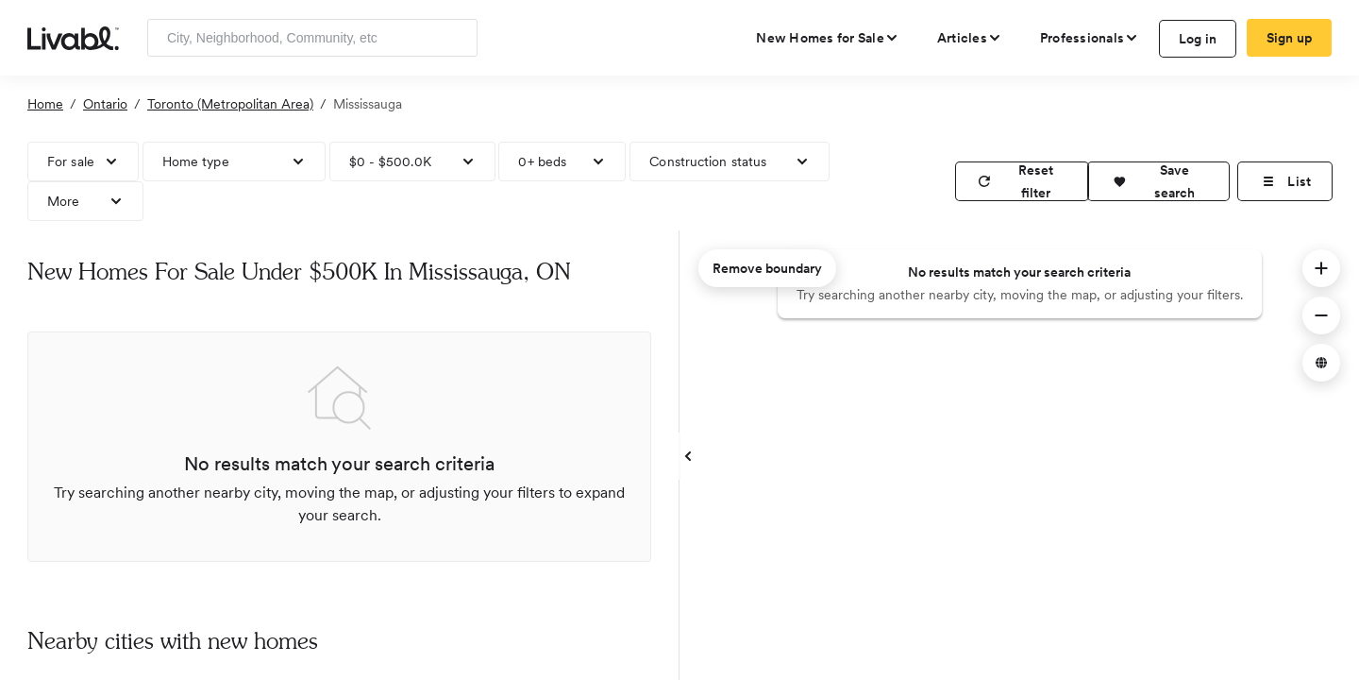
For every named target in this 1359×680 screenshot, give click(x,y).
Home (45, 103)
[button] (1158, 181)
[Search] (456, 38)
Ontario (105, 103)
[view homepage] (73, 36)
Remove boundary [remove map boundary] (767, 268)
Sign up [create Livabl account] (1290, 37)
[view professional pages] (1089, 38)
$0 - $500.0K (390, 161)
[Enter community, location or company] (312, 38)
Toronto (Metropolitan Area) (230, 103)
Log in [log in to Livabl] (1198, 38)
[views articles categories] (969, 38)
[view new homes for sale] (827, 38)
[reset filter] (1022, 181)
